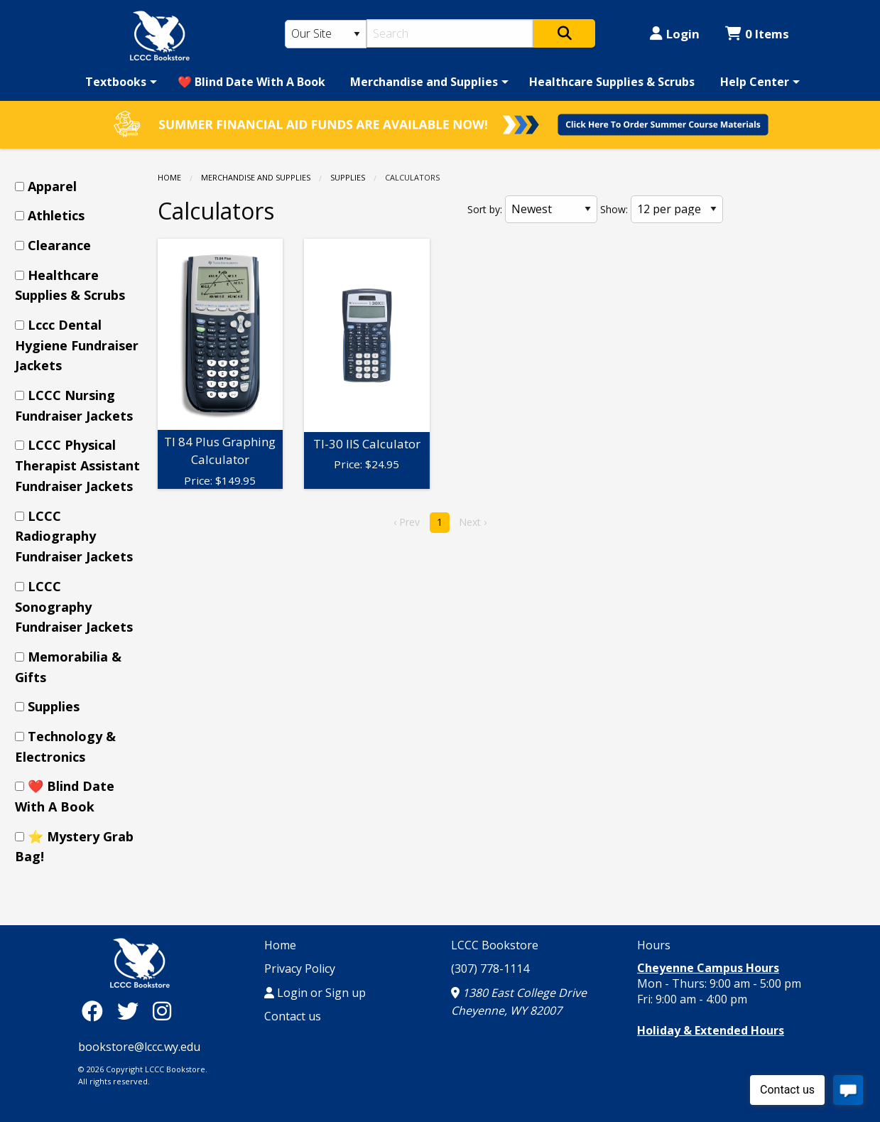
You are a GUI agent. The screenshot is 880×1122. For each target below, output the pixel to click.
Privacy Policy (299, 968)
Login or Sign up (315, 992)
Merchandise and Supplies (424, 82)
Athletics (56, 215)
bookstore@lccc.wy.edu (139, 1046)
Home (169, 177)
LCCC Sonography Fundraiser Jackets (74, 607)
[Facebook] (96, 1010)
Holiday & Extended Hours (710, 1030)
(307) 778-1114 (490, 968)
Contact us (292, 1016)
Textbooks (115, 82)
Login (675, 34)
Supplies (347, 177)
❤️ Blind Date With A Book (251, 82)
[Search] (449, 33)
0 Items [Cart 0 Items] (757, 34)
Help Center (754, 82)
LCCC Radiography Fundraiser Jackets (74, 536)
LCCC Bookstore (494, 945)
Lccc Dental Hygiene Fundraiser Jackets (76, 345)
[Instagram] (162, 1010)
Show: (614, 209)
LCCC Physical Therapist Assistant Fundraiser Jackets (77, 465)
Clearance (59, 245)
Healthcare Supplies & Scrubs (612, 82)
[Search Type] (326, 34)
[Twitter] (131, 1010)
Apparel (52, 186)
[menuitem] (118, 81)
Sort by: (484, 209)
